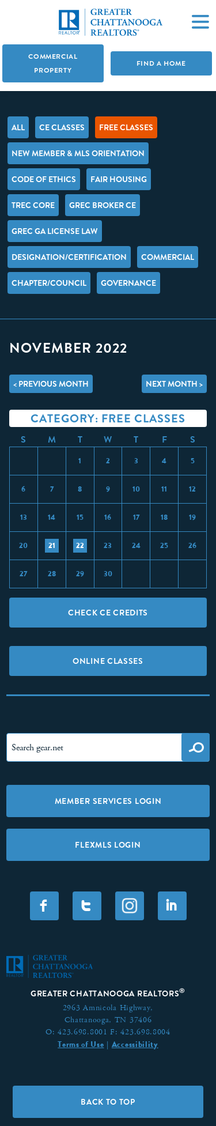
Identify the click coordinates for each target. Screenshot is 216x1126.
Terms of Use (81, 1044)
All (18, 127)
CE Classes (62, 127)
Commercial (167, 257)
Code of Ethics (44, 179)
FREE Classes (126, 127)
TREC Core (33, 205)
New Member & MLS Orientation (78, 153)
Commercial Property (52, 63)
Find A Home (161, 63)
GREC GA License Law (55, 231)
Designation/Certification (69, 257)
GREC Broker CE (102, 205)
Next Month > (174, 384)
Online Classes (108, 661)
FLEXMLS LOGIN (108, 845)
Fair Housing (118, 179)
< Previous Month (51, 384)
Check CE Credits (108, 612)
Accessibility (135, 1044)
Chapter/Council (49, 283)
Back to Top (108, 1102)
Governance (128, 283)
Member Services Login (108, 801)
